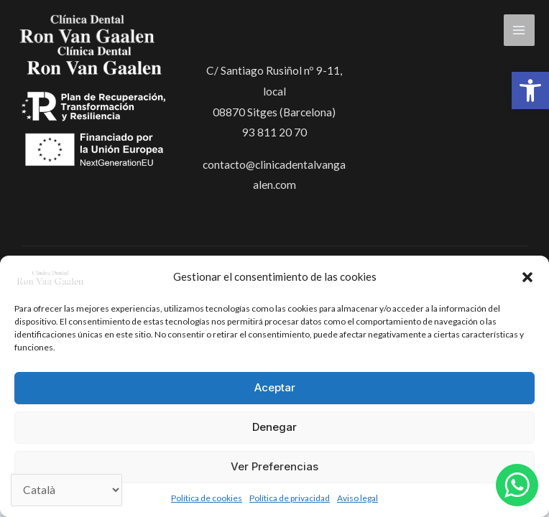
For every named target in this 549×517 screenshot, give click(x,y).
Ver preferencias (274, 466)
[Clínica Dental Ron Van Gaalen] (50, 276)
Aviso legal (357, 498)
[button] (530, 90)
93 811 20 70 (274, 132)
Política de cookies (206, 498)
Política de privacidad (289, 498)
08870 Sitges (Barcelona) (274, 112)
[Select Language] (66, 490)
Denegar (274, 427)
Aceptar (274, 387)
